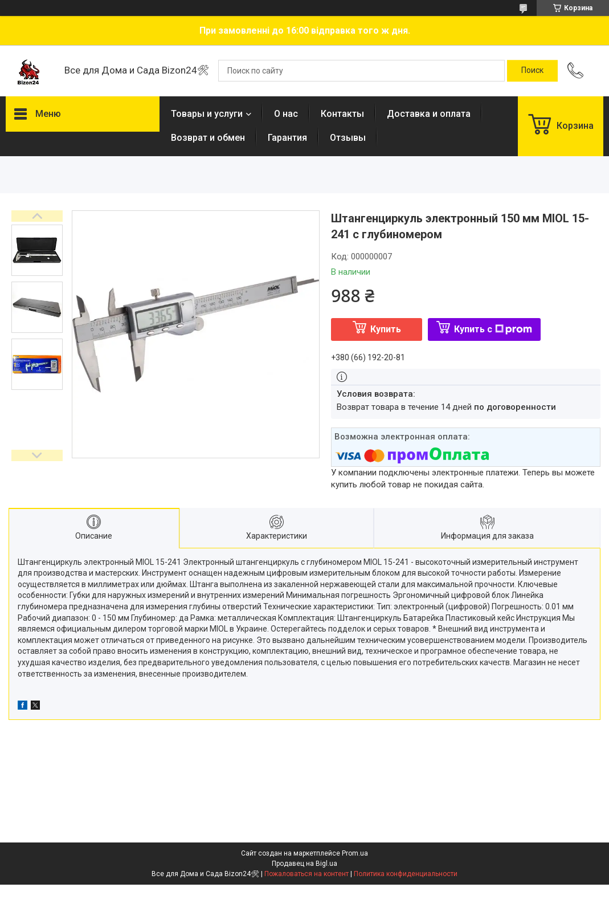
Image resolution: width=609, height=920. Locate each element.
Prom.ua (355, 853)
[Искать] (532, 71)
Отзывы (348, 137)
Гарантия (287, 137)
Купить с (493, 329)
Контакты (342, 113)
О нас (286, 113)
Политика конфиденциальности (405, 874)
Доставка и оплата (429, 113)
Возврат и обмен (208, 137)
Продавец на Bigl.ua (304, 864)
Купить (385, 329)
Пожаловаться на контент (306, 874)
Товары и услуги (207, 113)
